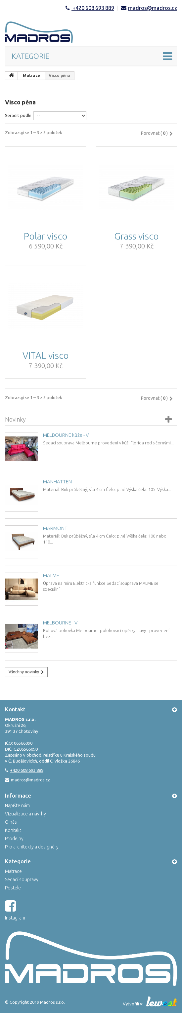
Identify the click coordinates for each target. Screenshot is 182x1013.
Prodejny (14, 838)
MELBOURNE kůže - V (66, 435)
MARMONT (55, 528)
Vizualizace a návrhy (25, 813)
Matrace (13, 871)
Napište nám (17, 805)
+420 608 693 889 (92, 8)
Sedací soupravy (21, 879)
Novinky (15, 419)
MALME (51, 575)
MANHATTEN (57, 481)
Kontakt (13, 830)
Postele (13, 887)
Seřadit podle (18, 115)
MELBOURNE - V (60, 622)
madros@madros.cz (152, 8)
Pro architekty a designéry (32, 846)
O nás (11, 822)
